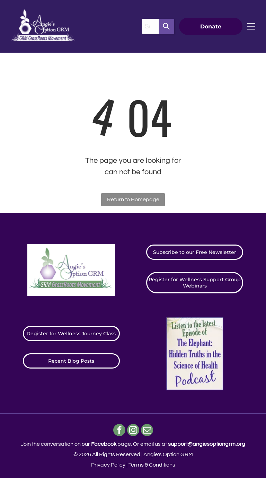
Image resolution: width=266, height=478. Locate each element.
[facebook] (119, 431)
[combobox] (150, 26)
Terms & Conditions (151, 465)
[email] (147, 431)
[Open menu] (251, 26)
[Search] (166, 26)
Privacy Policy (108, 465)
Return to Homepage (133, 199)
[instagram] (133, 431)
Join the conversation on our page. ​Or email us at (133, 444)
